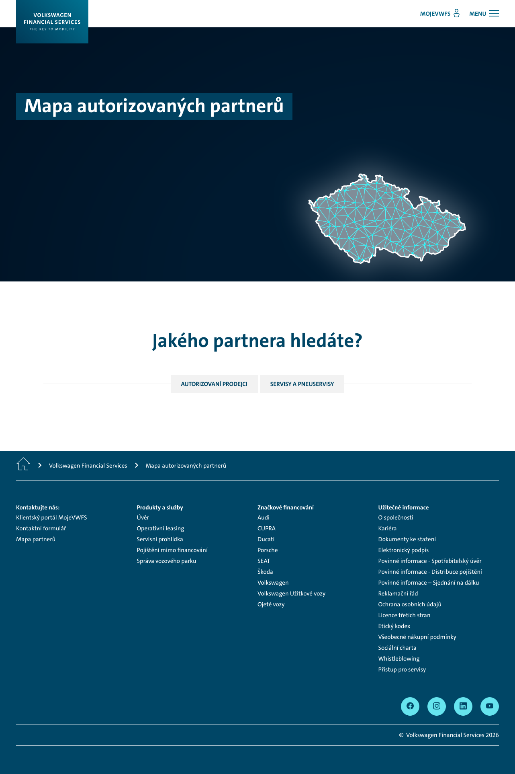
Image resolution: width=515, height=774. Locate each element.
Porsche (268, 550)
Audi (264, 517)
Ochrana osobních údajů (409, 604)
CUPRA (267, 528)
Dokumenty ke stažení (407, 539)
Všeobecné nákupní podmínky (417, 637)
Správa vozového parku (166, 561)
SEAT (264, 561)
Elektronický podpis (403, 550)
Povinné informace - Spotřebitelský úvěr (430, 561)
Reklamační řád (398, 593)
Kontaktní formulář (41, 528)
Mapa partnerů (35, 539)
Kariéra (387, 528)
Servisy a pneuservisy (302, 384)
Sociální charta (397, 648)
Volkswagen (273, 583)
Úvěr (143, 517)
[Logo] (52, 21)
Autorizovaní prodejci (214, 384)
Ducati (266, 539)
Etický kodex (394, 626)
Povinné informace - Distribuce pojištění (430, 572)
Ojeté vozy (271, 604)
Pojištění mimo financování (172, 550)
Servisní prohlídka (160, 539)
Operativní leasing (160, 528)
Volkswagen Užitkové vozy (291, 593)
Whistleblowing (399, 659)
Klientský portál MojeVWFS (51, 517)
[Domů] (23, 465)
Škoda (265, 572)
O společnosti (395, 517)
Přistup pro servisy (402, 669)
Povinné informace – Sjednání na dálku (428, 583)
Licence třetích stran (404, 615)
